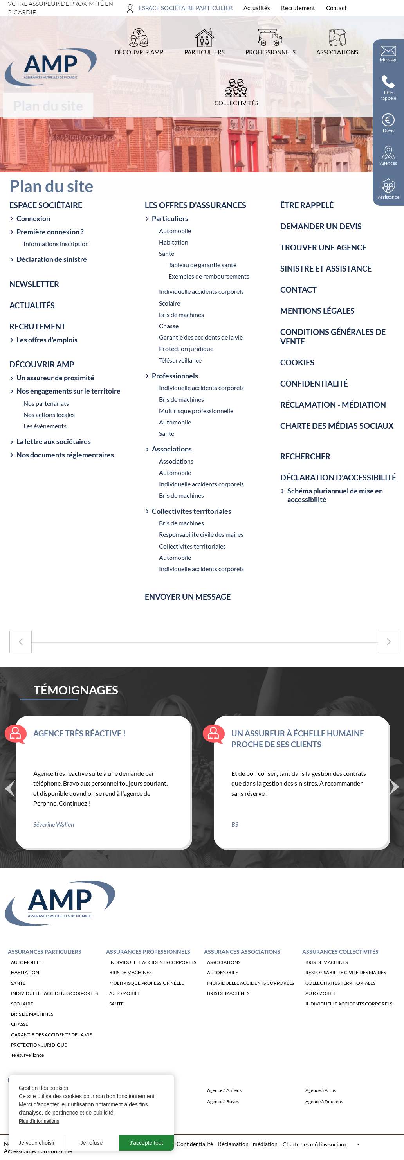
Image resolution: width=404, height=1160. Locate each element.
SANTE (18, 990)
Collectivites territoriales (191, 511)
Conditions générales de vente (333, 336)
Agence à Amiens (224, 1098)
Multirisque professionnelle (196, 410)
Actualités (32, 305)
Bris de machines (181, 314)
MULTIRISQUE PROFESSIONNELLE (146, 990)
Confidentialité (314, 383)
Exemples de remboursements (208, 276)
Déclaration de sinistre (51, 259)
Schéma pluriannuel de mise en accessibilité (335, 495)
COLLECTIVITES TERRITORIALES (340, 990)
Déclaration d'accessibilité (338, 477)
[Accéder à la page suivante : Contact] (389, 642)
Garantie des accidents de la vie (201, 337)
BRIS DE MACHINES (32, 1021)
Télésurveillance (180, 360)
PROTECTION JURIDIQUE (39, 1052)
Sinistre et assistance (326, 268)
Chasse (169, 325)
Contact (298, 289)
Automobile (175, 230)
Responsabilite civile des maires (201, 534)
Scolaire (169, 303)
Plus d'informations (39, 1121)
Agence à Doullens (324, 1109)
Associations (172, 449)
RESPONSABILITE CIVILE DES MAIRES (345, 980)
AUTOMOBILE (26, 970)
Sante (166, 253)
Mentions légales (317, 310)
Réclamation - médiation (333, 404)
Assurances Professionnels (148, 959)
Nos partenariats (46, 403)
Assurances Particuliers (44, 959)
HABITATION (25, 980)
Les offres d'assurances (195, 205)
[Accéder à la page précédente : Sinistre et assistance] (20, 642)
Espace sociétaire (45, 205)
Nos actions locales (49, 414)
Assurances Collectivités (340, 959)
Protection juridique (186, 348)
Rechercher (305, 456)
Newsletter (34, 284)
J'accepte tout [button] (146, 1143)
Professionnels (175, 376)
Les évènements (45, 426)
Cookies (297, 362)
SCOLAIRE (22, 1011)
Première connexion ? (50, 232)
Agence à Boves (223, 1109)
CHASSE (19, 1032)
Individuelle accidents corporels (201, 291)
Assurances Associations (242, 959)
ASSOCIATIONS (223, 970)
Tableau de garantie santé (202, 264)
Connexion (33, 218)
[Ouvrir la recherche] (391, 8)
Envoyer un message (188, 596)
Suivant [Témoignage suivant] (394, 793)
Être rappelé (307, 205)
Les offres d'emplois (47, 340)
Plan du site (87, 1151)
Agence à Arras (320, 1098)
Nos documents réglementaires (65, 455)
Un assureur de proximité (55, 378)
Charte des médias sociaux (337, 425)
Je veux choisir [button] (36, 1143)
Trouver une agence (323, 247)
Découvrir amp (41, 364)
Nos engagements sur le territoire (68, 391)
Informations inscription (56, 243)
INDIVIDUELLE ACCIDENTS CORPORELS (54, 1001)
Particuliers (170, 218)
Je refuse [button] (91, 1143)
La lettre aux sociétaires (53, 441)
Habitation (173, 242)
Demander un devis (321, 226)
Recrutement (37, 326)
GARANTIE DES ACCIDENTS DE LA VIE (51, 1042)
